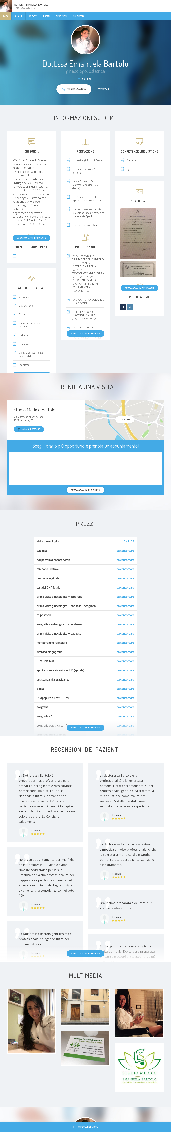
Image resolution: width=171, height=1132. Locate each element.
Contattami (103, 89)
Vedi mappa (124, 419)
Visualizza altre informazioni (31, 238)
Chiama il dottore (29, 429)
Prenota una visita (85, 1127)
